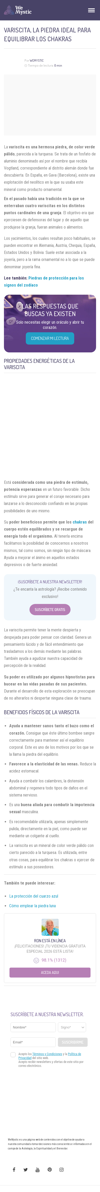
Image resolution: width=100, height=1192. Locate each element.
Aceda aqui (50, 972)
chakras (80, 522)
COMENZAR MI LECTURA (50, 338)
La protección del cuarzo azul (33, 896)
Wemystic (37, 60)
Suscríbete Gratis (50, 609)
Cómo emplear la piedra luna (32, 905)
